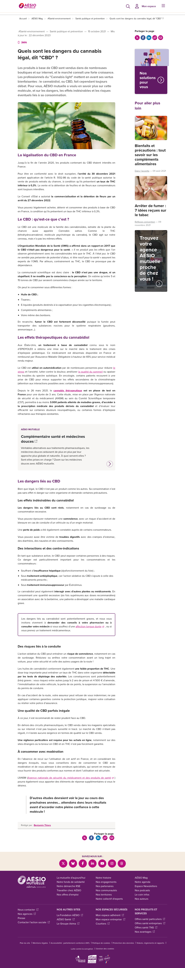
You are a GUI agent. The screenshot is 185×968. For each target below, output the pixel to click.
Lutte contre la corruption (82, 948)
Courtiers (103, 923)
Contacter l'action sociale (34, 922)
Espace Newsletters (146, 886)
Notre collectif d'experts (109, 899)
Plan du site (25, 943)
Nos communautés (106, 890)
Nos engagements (106, 882)
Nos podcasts (142, 890)
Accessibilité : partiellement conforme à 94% (70, 943)
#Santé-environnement (59, 18)
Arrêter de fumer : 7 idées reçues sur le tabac (150, 210)
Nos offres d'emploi (68, 894)
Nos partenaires (104, 886)
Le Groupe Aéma (68, 923)
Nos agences (27, 914)
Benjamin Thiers (42, 825)
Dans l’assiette (142, 171)
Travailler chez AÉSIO (69, 890)
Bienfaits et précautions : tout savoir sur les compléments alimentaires (150, 155)
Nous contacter (28, 910)
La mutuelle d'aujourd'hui (71, 878)
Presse (21, 918)
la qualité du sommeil (90, 372)
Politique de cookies (101, 943)
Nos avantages (145, 932)
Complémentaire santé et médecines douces (53, 439)
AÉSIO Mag (37, 18)
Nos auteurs (141, 899)
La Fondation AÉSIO (70, 915)
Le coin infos (142, 894)
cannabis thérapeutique (67, 390)
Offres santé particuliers (150, 919)
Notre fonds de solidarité (71, 882)
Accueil (23, 18)
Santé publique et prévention (90, 18)
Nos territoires (104, 894)
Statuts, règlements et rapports (150, 943)
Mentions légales (40, 943)
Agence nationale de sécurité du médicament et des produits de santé (71, 778)
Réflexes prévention (145, 222)
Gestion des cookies (105, 948)
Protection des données (123, 943)
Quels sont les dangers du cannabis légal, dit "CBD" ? (136, 18)
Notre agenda (142, 882)
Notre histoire (103, 878)
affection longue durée (90, 626)
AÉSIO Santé (66, 919)
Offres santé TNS (146, 927)
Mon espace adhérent (110, 915)
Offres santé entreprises (150, 923)
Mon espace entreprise (110, 919)
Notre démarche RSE (68, 886)
